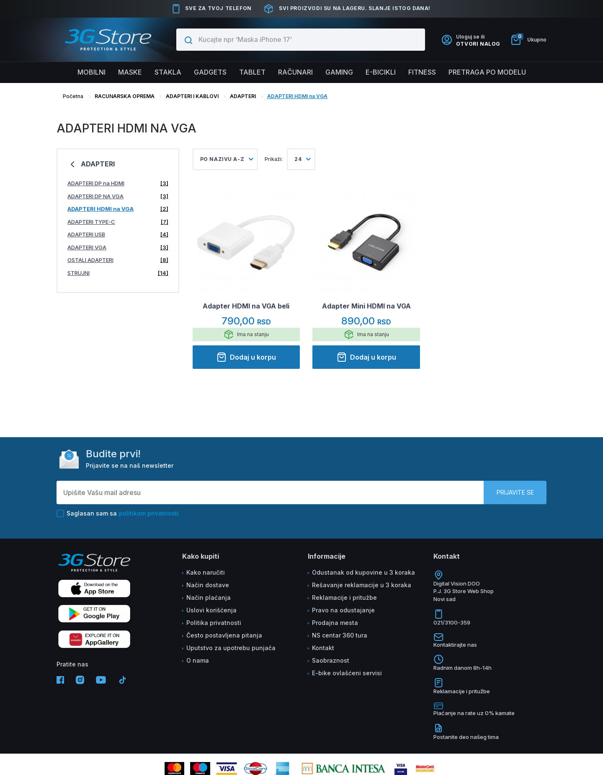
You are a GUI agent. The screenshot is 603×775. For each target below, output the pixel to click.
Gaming (339, 72)
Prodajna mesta (335, 622)
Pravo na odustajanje (343, 610)
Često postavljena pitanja (224, 635)
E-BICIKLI (381, 72)
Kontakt (323, 647)
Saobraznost (330, 660)
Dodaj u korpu (246, 357)
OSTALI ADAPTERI (117, 260)
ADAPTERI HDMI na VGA (297, 96)
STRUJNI (117, 273)
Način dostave (207, 584)
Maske (130, 72)
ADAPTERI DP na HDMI (117, 183)
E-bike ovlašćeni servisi (347, 673)
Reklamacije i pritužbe (344, 597)
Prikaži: (274, 159)
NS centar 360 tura (339, 635)
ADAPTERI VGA (117, 247)
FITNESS (422, 72)
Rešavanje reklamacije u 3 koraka (361, 584)
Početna (73, 96)
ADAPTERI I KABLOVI (192, 96)
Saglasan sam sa (118, 513)
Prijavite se (515, 492)
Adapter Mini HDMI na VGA (366, 306)
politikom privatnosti (149, 513)
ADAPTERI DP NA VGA (117, 196)
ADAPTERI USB (117, 234)
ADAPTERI (243, 96)
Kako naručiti (205, 572)
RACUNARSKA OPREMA (125, 96)
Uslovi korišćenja (211, 610)
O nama (197, 660)
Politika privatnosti (213, 622)
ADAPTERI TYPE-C (117, 222)
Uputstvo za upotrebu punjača (231, 647)
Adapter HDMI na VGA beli (246, 306)
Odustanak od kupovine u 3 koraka (363, 572)
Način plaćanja (208, 597)
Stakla (168, 72)
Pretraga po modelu (487, 72)
